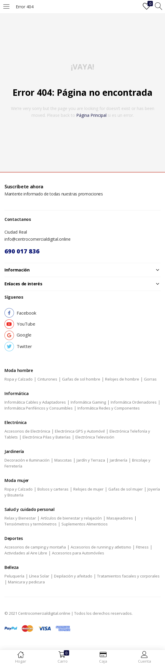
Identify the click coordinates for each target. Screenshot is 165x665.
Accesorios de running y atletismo (101, 547)
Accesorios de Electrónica (27, 431)
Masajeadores (120, 518)
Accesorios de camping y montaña (35, 547)
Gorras (150, 379)
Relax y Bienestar (20, 518)
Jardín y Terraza (91, 460)
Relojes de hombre (122, 379)
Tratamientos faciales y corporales (128, 576)
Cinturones (47, 379)
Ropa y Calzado (18, 379)
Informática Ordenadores (134, 402)
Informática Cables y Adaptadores (35, 402)
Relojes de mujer (88, 489)
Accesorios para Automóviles (78, 553)
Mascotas (63, 460)
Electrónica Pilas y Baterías (47, 437)
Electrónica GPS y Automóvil (80, 431)
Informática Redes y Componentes (108, 408)
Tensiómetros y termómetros (30, 524)
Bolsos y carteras (53, 489)
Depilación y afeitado (73, 576)
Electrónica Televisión (94, 437)
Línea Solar (39, 576)
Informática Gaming (88, 402)
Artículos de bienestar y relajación (71, 518)
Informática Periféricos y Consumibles (38, 408)
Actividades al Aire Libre (25, 553)
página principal (91, 115)
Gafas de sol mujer (125, 489)
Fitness (142, 547)
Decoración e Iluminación (27, 460)
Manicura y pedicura (26, 582)
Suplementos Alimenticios (84, 524)
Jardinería (118, 460)
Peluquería (14, 576)
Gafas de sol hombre (81, 379)
